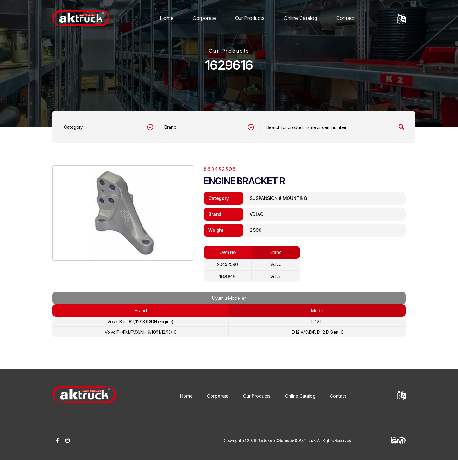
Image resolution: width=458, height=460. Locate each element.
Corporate (204, 18)
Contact (345, 18)
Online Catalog (300, 18)
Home (167, 18)
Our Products (250, 18)
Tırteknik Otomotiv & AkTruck (287, 440)
